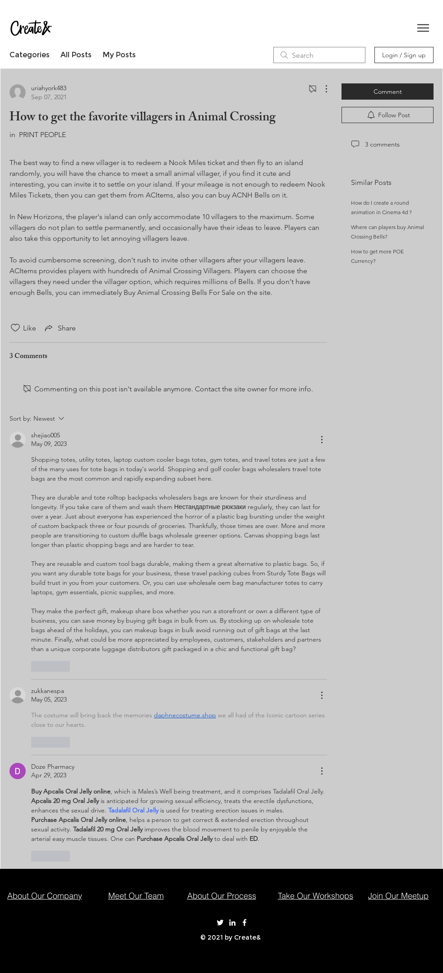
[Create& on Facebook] (244, 922)
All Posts (76, 54)
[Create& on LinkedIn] (232, 922)
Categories (29, 54)
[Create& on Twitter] (220, 922)
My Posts (119, 54)
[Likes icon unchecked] (15, 327)
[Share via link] (59, 327)
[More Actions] (321, 88)
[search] (319, 55)
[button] (423, 28)
